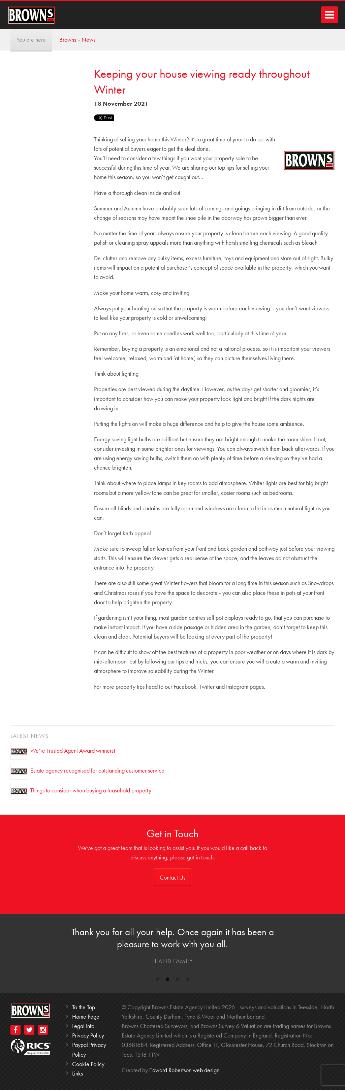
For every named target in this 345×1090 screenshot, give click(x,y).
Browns (67, 39)
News (88, 39)
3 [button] (177, 980)
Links (77, 1073)
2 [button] (167, 980)
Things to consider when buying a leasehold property (90, 790)
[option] (172, 947)
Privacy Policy (88, 1035)
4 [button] (187, 980)
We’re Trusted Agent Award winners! (72, 750)
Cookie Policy (88, 1064)
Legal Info (83, 1026)
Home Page (85, 1016)
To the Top (83, 1007)
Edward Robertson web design (184, 1070)
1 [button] (157, 980)
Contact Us (172, 877)
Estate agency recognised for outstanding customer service (97, 770)
